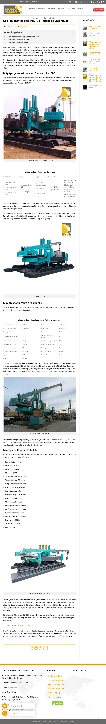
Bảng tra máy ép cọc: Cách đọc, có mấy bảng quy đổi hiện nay (95, 45)
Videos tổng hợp (54, 693)
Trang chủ (33, 9)
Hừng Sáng (23, 26)
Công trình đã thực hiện (56, 684)
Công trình (71, 9)
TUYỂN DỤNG (34, 18)
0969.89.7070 (18, 687)
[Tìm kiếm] (70, 2)
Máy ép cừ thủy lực (26, 625)
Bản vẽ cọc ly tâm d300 (95, 87)
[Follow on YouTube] (103, 2)
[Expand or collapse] (74, 32)
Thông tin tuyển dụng (55, 680)
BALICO (71, 721)
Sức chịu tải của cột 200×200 (94, 69)
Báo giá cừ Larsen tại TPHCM (95, 28)
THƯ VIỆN (43, 18)
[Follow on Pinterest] (99, 2)
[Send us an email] (97, 2)
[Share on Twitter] (36, 648)
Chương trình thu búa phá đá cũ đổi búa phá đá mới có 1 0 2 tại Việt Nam (95, 78)
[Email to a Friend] (40, 648)
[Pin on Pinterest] (43, 648)
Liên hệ (51, 18)
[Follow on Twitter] (95, 2)
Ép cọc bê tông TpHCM (94, 54)
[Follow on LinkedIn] (101, 2)
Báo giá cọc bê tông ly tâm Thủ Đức (94, 35)
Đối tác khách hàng (55, 676)
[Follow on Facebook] (91, 2)
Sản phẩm (52, 9)
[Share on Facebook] (32, 648)
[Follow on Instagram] (93, 2)
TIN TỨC (81, 9)
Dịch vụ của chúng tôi (56, 689)
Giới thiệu (42, 9)
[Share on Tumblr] (47, 648)
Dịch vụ (61, 9)
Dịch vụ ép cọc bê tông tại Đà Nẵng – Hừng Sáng (95, 62)
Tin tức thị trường (54, 697)
